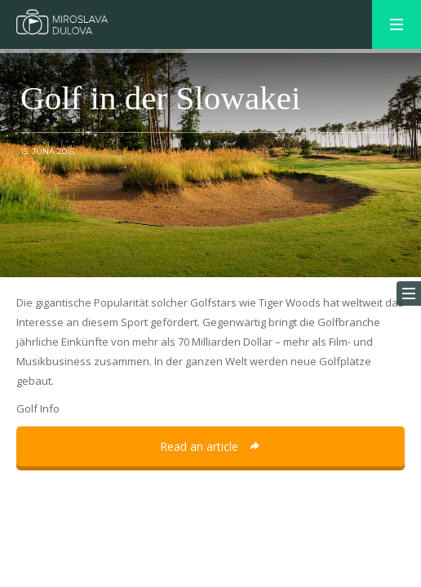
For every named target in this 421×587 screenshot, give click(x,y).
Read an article (210, 446)
